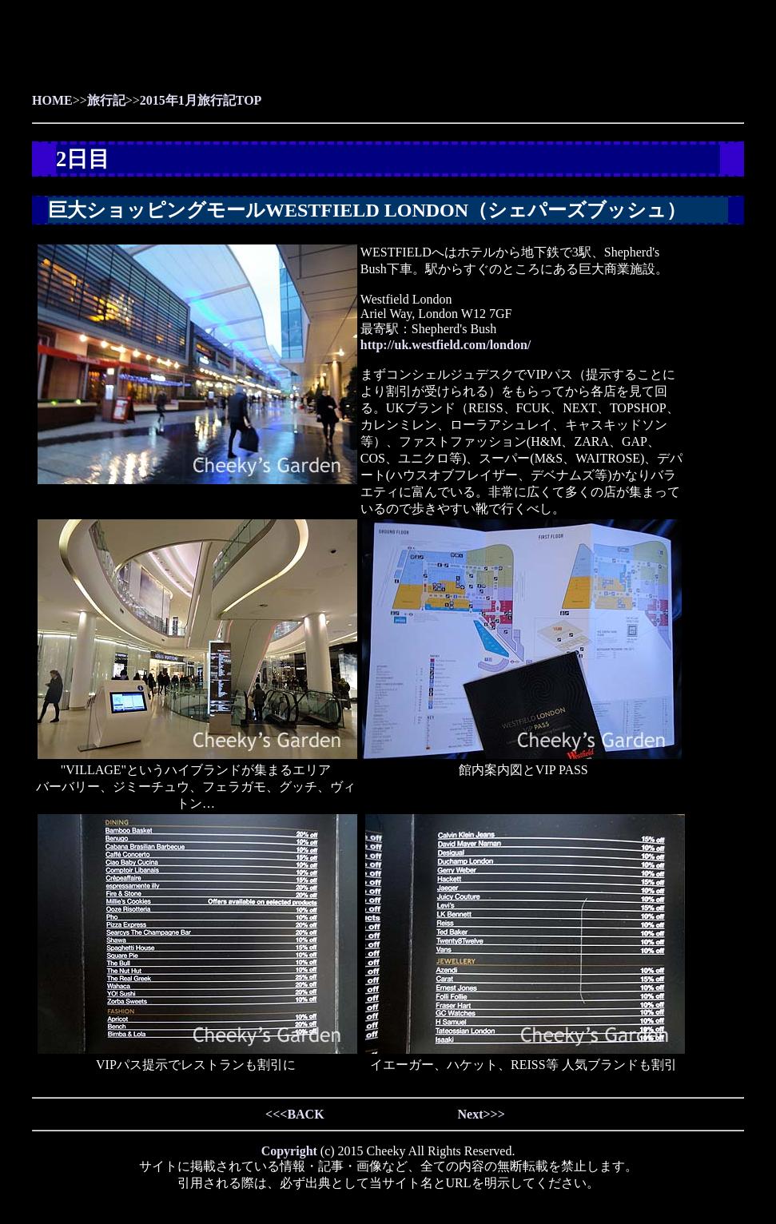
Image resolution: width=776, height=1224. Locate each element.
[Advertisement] (557, 56)
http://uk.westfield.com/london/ (445, 345)
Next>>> (480, 1114)
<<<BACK (294, 1114)
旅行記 (106, 100)
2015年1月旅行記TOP (201, 100)
